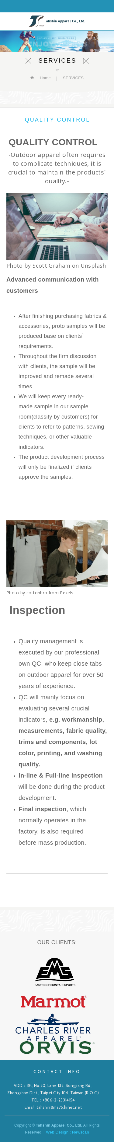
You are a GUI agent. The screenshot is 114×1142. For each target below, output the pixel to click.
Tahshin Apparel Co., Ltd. (57, 21)
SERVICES (73, 78)
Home (45, 78)
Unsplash (93, 265)
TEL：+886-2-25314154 (53, 1100)
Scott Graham (51, 265)
